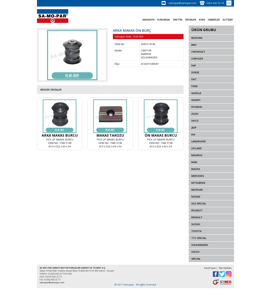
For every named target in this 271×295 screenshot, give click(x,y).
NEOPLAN (197, 189)
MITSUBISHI (198, 182)
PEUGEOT (197, 210)
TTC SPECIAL (198, 238)
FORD (194, 86)
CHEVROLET (198, 51)
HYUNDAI (196, 107)
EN (229, 3)
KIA (193, 134)
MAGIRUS (196, 155)
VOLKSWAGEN (199, 245)
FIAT (194, 79)
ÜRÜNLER (190, 19)
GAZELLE (196, 93)
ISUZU (194, 113)
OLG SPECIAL (198, 203)
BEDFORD (196, 38)
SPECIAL (195, 258)
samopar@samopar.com (182, 3)
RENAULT (196, 217)
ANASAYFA (148, 19)
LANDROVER (198, 141)
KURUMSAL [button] (163, 19)
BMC (194, 44)
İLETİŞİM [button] (228, 19)
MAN (194, 162)
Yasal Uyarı (210, 267)
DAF (193, 65)
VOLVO (195, 251)
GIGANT (196, 100)
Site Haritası (225, 267)
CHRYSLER (197, 58)
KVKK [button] (202, 19)
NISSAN (195, 196)
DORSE (195, 72)
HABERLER (214, 19)
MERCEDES (197, 176)
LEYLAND (196, 148)
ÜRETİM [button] (177, 19)
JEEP (193, 127)
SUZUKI (195, 224)
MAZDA (195, 169)
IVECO (194, 120)
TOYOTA (196, 231)
